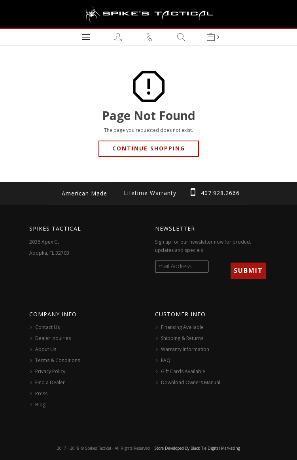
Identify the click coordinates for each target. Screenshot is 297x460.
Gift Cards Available (183, 371)
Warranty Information (185, 349)
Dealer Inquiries (53, 338)
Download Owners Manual (190, 382)
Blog (40, 404)
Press (41, 393)
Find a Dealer (50, 382)
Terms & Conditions (57, 360)
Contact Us (47, 327)
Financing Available (182, 327)
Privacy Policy (50, 371)
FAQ (165, 360)
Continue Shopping (148, 148)
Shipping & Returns (182, 338)
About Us (45, 349)
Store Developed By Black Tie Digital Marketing (197, 448)
